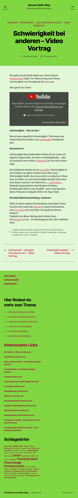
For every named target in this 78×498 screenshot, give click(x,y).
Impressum (10, 283)
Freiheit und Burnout (13, 376)
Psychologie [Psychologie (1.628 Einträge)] (13, 462)
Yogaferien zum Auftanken (19, 326)
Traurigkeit (39, 25)
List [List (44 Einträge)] (37, 455)
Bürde (30, 230)
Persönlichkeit (27, 22)
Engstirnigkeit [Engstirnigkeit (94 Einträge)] (32, 450)
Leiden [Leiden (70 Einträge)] (32, 455)
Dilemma (46, 230)
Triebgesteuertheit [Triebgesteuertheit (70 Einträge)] (25, 468)
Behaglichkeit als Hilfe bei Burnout (19, 415)
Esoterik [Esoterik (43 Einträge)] (6, 452)
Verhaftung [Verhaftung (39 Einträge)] (34, 473)
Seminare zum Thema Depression (22, 321)
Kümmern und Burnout (14, 395)
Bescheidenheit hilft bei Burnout (18, 400)
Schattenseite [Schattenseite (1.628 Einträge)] (14, 465)
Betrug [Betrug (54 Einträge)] (32, 446)
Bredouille (23, 230)
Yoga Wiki (44, 169)
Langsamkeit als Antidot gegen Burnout (21, 381)
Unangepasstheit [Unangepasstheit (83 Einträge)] (18, 471)
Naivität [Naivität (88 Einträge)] (13, 459)
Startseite (10, 275)
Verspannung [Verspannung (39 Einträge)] (7, 475)
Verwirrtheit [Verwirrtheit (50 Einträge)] (16, 475)
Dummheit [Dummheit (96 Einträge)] (8, 450)
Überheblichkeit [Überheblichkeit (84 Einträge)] (10, 477)
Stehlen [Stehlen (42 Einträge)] (27, 466)
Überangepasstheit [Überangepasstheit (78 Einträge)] (33, 475)
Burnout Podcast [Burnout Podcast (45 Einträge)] (26, 448)
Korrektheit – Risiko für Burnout (17, 352)
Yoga (47, 81)
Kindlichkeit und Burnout (15, 356)
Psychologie (61, 232)
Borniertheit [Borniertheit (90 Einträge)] (8, 448)
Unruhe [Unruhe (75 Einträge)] (13, 473)
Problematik (51, 232)
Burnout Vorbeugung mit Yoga (21, 311)
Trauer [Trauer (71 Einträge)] (6, 468)
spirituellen (45, 139)
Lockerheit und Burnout (14, 386)
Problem (43, 232)
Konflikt (15, 232)
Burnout (18, 219)
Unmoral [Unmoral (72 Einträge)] (7, 473)
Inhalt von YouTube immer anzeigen (40, 115)
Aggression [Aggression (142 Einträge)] (18, 446)
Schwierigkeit (16, 78)
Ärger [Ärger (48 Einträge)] (23, 475)
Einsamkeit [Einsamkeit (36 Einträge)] (23, 450)
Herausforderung (56, 230)
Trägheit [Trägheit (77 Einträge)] (36, 468)
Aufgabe (15, 230)
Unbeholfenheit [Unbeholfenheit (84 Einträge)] (31, 471)
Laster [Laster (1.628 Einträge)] (16, 455)
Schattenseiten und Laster (49, 22)
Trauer (67, 22)
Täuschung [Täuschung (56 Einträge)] (7, 471)
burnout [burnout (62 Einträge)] (17, 448)
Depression (12, 22)
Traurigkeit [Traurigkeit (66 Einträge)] (13, 468)
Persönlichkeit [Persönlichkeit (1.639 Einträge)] (27, 458)
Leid (26, 232)
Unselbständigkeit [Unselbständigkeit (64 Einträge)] (23, 473)
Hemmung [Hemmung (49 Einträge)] (7, 455)
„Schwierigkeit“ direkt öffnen (53, 122)
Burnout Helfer (32, 56)
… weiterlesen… (54, 182)
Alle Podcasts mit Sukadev (19, 335)
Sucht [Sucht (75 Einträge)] (33, 466)
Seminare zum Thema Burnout (21, 316)
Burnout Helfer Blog (39, 5)
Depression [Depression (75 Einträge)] (36, 448)
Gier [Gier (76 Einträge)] (34, 452)
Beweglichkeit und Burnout (16, 391)
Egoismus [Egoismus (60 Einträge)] (16, 450)
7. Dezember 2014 (50, 56)
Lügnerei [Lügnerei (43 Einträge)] (6, 459)
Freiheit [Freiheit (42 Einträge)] (12, 452)
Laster (21, 232)
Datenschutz (11, 279)
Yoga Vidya (19, 210)
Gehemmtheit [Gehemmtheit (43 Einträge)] (19, 452)
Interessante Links (21, 344)
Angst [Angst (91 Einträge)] (26, 446)
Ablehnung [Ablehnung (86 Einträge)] (8, 446)
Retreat (38, 206)
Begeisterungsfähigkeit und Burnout (20, 405)
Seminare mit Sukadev (17, 331)
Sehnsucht (40, 160)
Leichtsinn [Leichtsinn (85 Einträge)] (25, 455)
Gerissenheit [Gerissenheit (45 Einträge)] (28, 452)
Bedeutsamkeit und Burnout (16, 410)
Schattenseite (17, 235)
